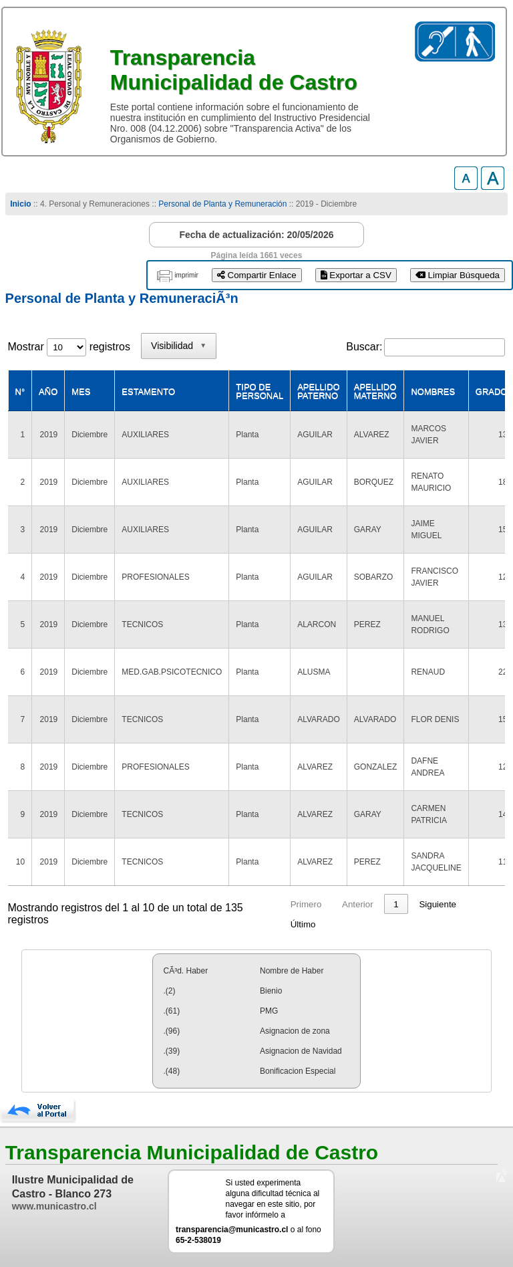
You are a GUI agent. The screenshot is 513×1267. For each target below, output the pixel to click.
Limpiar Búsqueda (457, 275)
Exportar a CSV (356, 275)
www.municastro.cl (54, 1206)
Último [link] (303, 924)
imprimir (186, 275)
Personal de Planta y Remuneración (222, 204)
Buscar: (364, 346)
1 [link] (395, 904)
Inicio (20, 204)
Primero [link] (306, 904)
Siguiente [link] (437, 904)
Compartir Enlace (257, 275)
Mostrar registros (69, 346)
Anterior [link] (357, 904)
